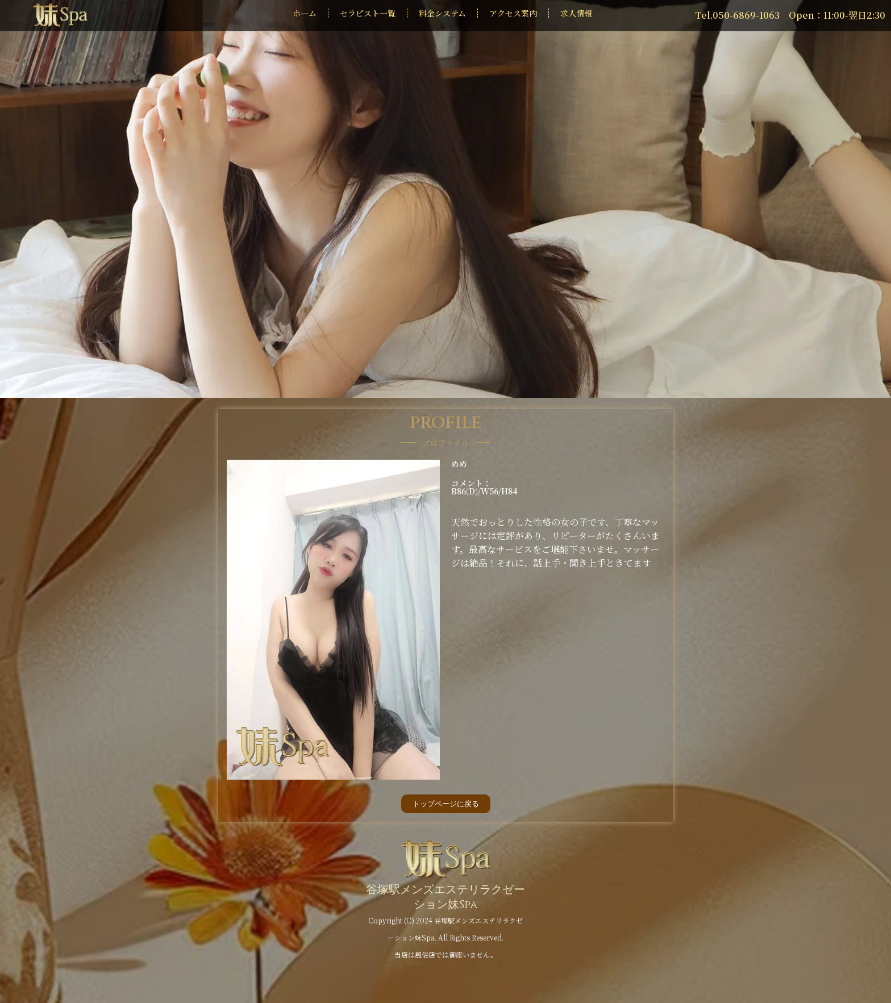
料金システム (442, 13)
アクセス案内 (513, 13)
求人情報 (576, 13)
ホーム (305, 13)
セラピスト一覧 (367, 13)
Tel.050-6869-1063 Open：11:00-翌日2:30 (790, 15)
